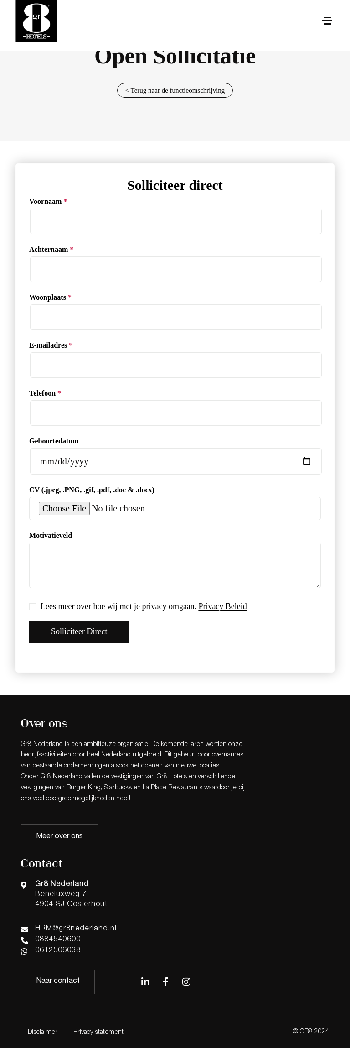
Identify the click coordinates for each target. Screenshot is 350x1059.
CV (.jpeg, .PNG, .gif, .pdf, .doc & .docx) (91, 490)
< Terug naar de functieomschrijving (175, 90)
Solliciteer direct (79, 631)
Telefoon (45, 393)
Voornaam (48, 201)
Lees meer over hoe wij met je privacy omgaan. (138, 607)
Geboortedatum (53, 441)
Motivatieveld (50, 535)
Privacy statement (98, 1032)
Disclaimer (42, 1032)
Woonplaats (50, 297)
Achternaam (51, 249)
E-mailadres (50, 345)
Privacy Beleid (222, 606)
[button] (327, 21)
